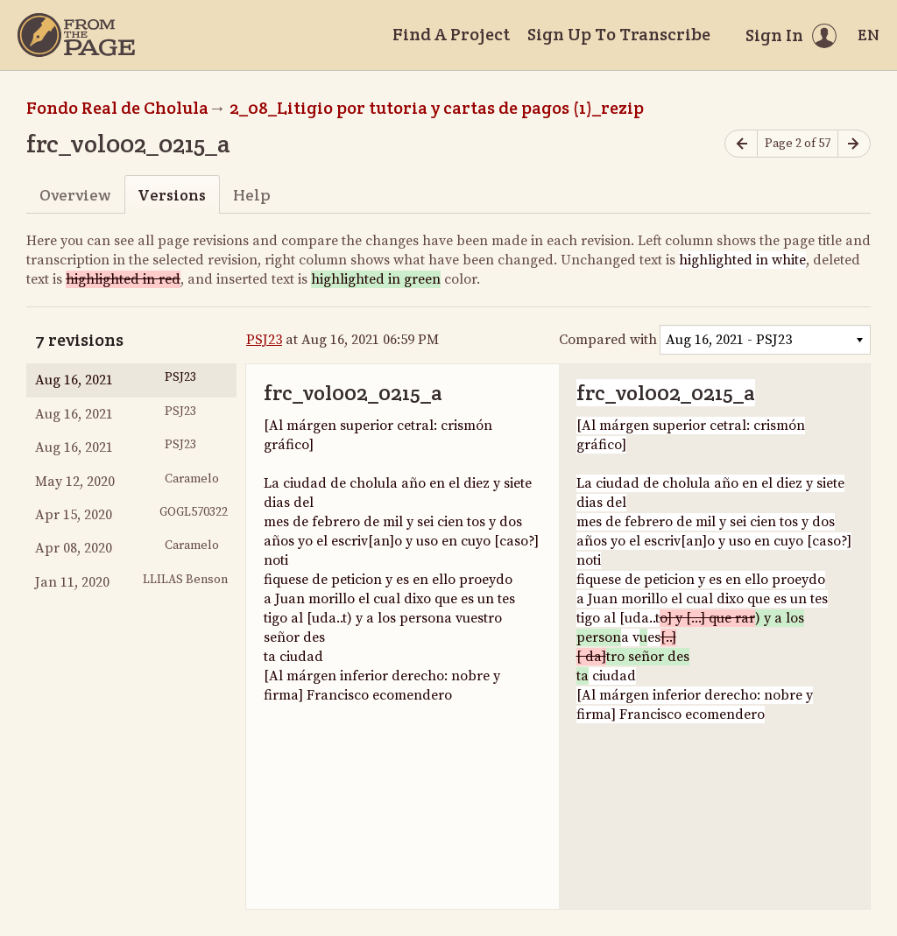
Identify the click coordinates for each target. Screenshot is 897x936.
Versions (172, 195)
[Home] (76, 35)
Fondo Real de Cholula (117, 107)
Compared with (608, 340)
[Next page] (854, 144)
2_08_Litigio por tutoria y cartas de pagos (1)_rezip (437, 107)
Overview (74, 195)
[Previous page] (741, 144)
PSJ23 (264, 339)
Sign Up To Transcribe (618, 34)
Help (252, 195)
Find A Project (451, 34)
